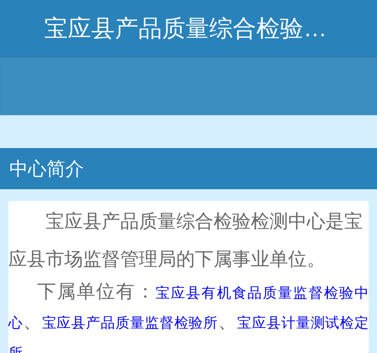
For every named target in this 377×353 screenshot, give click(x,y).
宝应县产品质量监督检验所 (130, 322)
